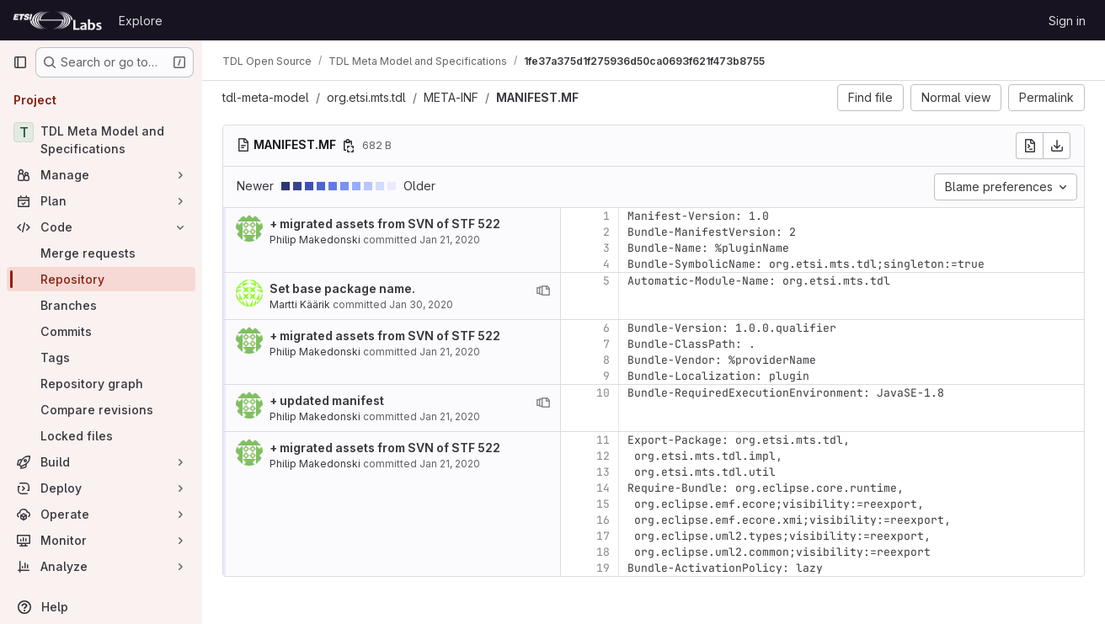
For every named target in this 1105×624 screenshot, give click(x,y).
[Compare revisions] (101, 409)
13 (603, 472)
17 (603, 536)
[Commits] (101, 331)
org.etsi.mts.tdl (366, 97)
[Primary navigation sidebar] (20, 62)
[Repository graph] (101, 383)
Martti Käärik (300, 304)
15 (603, 504)
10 (603, 393)
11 (603, 440)
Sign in (1067, 20)
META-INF (451, 97)
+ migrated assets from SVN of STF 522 (385, 223)
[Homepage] (57, 20)
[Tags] (101, 357)
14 (603, 488)
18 (603, 552)
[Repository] (101, 279)
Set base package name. (342, 288)
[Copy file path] (349, 146)
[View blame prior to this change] (543, 290)
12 (603, 456)
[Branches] (101, 305)
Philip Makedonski (315, 239)
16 (603, 520)
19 (603, 568)
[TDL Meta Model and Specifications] (101, 140)
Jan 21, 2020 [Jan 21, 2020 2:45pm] (449, 239)
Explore (141, 20)
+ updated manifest (327, 400)
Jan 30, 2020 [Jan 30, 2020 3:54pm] (421, 304)
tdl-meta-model (265, 97)
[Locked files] (101, 436)
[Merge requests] (101, 253)
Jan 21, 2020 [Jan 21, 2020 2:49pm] (449, 416)
